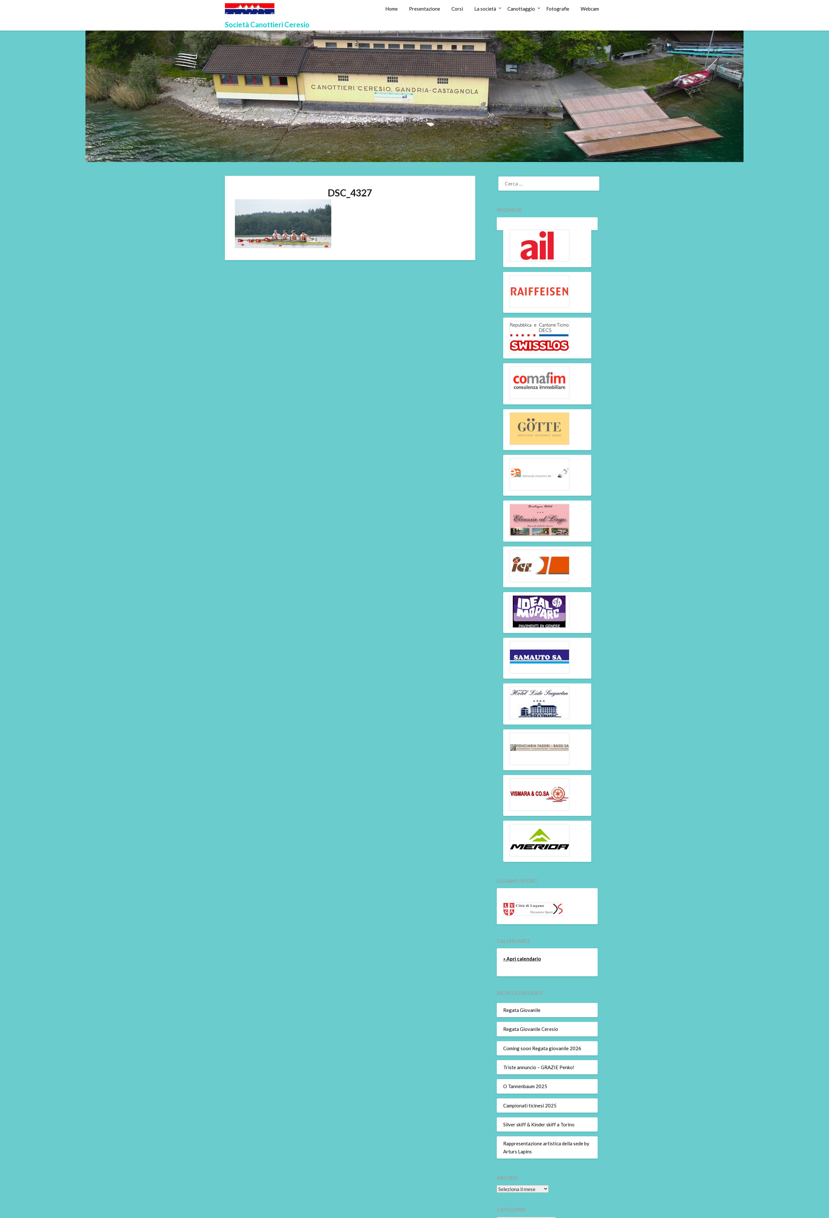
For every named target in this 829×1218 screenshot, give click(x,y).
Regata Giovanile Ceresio (530, 1029)
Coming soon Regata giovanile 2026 (542, 1048)
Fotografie (557, 9)
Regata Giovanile (521, 1010)
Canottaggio (521, 9)
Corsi (457, 9)
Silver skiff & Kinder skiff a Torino (539, 1124)
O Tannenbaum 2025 (525, 1086)
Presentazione (424, 9)
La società (485, 9)
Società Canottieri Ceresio (267, 24)
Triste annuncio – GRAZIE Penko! (539, 1067)
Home (391, 9)
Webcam (590, 9)
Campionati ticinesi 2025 (530, 1105)
